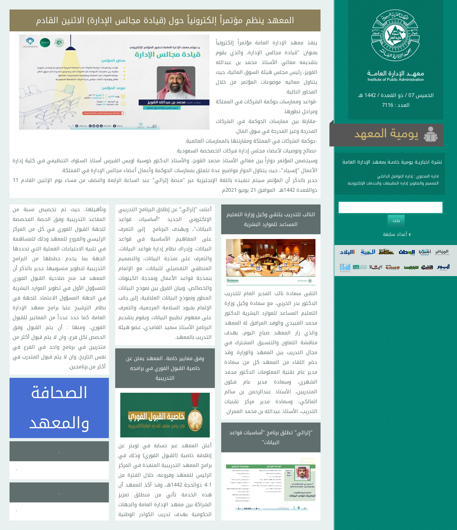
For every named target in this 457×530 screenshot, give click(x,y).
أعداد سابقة (395, 234)
